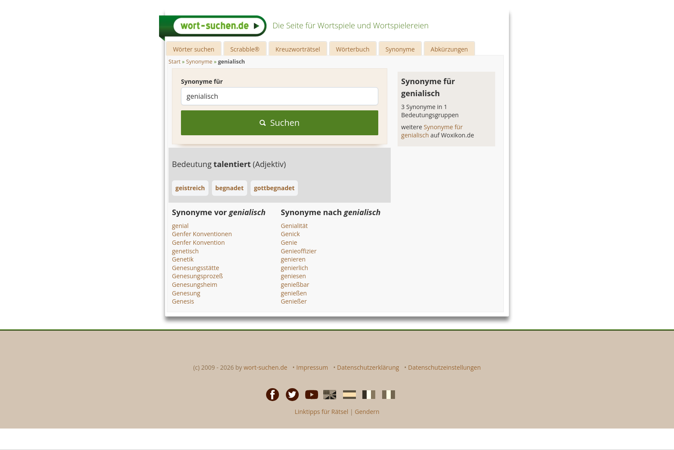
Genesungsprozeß (197, 276)
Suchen (280, 122)
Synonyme (400, 49)
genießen (294, 293)
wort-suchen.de (266, 367)
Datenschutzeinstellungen (444, 367)
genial (180, 226)
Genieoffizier (298, 251)
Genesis (183, 301)
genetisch (185, 251)
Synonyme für (202, 81)
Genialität (294, 226)
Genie (289, 242)
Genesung (186, 293)
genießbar (295, 284)
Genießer (293, 301)
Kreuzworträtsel (298, 49)
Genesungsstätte (195, 268)
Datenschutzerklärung (368, 367)
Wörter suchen (193, 49)
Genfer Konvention (198, 242)
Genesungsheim (195, 284)
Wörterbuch (353, 49)
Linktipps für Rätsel (321, 411)
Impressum (312, 367)
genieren (293, 259)
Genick (290, 234)
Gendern (367, 411)
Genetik (182, 259)
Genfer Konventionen (202, 234)
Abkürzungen (449, 49)
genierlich (294, 268)
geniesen (293, 276)
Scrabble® (245, 49)
